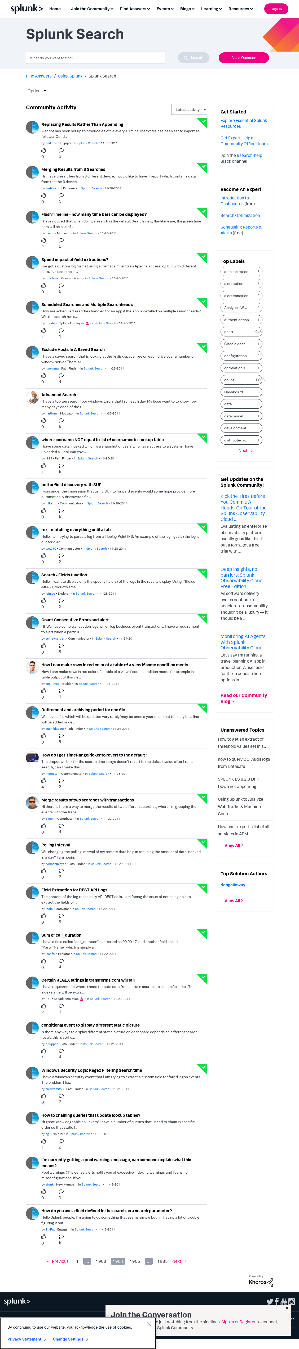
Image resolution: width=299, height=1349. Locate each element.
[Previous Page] (58, 1261)
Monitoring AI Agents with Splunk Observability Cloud (243, 641)
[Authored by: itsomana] (52, 368)
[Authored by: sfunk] (50, 1184)
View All (232, 845)
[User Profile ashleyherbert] (32, 622)
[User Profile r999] (32, 442)
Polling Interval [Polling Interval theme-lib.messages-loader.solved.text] (55, 844)
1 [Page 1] (77, 1261)
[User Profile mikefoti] (32, 487)
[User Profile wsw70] (32, 532)
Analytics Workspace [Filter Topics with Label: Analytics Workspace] (238, 307)
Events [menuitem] (163, 8)
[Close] (149, 1324)
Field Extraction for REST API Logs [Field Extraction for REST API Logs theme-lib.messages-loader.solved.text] (74, 889)
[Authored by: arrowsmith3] (55, 1089)
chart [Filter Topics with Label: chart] (228, 331)
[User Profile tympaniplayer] (32, 847)
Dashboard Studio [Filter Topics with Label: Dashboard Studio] (238, 392)
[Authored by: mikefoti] (51, 503)
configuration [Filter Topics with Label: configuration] (235, 355)
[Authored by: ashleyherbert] (55, 638)
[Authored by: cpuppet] (52, 1044)
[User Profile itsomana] (32, 351)
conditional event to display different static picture (90, 1025)
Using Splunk (70, 76)
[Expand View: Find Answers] (148, 8)
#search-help (249, 155)
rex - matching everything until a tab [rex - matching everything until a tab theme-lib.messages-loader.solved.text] (76, 529)
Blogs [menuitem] (185, 8)
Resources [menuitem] (238, 8)
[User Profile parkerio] (32, 126)
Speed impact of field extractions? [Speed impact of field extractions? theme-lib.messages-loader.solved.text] (74, 259)
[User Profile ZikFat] (32, 1213)
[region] (78, 1333)
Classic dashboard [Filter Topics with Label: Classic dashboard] (238, 343)
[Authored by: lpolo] (49, 909)
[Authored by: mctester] (52, 774)
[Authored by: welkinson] (53, 188)
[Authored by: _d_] (48, 999)
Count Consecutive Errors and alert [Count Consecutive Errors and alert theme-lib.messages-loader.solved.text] (75, 619)
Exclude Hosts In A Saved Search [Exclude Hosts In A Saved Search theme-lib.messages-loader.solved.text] (73, 349)
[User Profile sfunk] (32, 1162)
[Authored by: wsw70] (51, 548)
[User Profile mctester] (32, 757)
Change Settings (68, 1339)
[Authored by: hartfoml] (52, 413)
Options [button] (33, 90)
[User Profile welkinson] (32, 171)
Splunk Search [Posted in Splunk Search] (87, 143)
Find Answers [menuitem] (133, 8)
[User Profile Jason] (32, 216)
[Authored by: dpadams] (52, 278)
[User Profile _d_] (32, 982)
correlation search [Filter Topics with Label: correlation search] (238, 368)
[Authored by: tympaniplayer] (56, 864)
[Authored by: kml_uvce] (53, 684)
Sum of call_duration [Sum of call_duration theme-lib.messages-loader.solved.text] (61, 935)
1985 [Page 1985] (162, 1261)
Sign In (276, 9)
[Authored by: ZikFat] (50, 1229)
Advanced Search (58, 394)
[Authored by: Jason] (50, 233)
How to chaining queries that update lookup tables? (90, 1115)
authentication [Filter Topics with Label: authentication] (236, 319)
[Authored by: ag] (47, 1134)
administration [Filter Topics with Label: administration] (236, 271)
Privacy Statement (24, 1339)
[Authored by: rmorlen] (51, 323)
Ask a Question (243, 57)
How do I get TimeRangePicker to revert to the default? (94, 755)
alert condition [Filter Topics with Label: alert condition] (236, 295)
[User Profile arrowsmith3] (32, 1072)
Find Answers (39, 76)
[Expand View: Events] (172, 8)
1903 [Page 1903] (101, 1261)
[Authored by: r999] (49, 458)
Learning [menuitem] (209, 8)
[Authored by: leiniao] (50, 593)
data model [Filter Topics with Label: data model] (233, 416)
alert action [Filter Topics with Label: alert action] (233, 283)
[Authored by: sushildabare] (55, 729)
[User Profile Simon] (32, 802)
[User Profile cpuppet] (32, 1027)
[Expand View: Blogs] (193, 8)
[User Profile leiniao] (32, 577)
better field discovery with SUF (71, 484)
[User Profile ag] (32, 1117)
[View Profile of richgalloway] (233, 884)
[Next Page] (179, 1261)
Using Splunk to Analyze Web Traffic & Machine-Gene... (240, 806)
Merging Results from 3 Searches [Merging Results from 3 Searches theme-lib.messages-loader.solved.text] (73, 169)
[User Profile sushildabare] (32, 712)
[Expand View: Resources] (251, 8)
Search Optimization (240, 215)
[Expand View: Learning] (220, 8)
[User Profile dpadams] (32, 262)
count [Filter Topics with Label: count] (229, 379)
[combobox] (117, 58)
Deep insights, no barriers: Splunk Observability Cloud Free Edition (242, 577)
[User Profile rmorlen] (32, 306)
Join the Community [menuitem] (90, 8)
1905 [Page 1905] (135, 1261)
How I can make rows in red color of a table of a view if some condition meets (114, 664)
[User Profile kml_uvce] (32, 667)
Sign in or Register (238, 1321)
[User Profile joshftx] (32, 937)
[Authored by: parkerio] (51, 143)
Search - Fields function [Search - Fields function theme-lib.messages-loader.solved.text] (64, 574)
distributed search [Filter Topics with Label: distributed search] (238, 440)
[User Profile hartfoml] (32, 397)
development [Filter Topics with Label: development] (235, 428)
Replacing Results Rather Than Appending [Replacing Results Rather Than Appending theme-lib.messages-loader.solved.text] (82, 124)
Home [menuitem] (55, 8)
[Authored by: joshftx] (50, 954)
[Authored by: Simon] (50, 819)
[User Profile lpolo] (32, 892)
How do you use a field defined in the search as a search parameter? (106, 1210)
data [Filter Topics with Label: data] (228, 404)
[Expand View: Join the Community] (112, 8)
